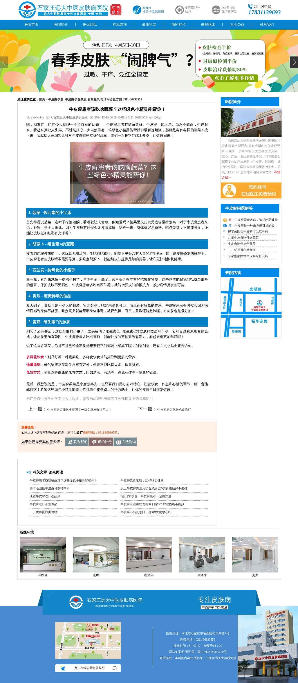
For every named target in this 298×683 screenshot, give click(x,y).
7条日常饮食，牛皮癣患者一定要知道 (146, 496)
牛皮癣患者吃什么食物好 (174, 409)
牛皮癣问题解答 (239, 208)
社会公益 (237, 24)
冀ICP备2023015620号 (212, 652)
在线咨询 (120, 24)
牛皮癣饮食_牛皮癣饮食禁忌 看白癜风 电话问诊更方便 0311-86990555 (95, 99)
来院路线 (208, 24)
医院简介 (61, 24)
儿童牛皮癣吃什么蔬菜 (45, 496)
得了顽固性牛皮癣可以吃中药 (50, 488)
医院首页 (31, 24)
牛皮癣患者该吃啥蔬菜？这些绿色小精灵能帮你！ (63, 480)
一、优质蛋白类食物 (43, 512)
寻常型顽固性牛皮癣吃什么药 (248, 256)
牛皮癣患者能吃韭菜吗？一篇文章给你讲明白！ (79, 409)
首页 (42, 99)
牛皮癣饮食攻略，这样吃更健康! (143, 480)
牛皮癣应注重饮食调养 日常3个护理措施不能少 (152, 504)
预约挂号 (179, 24)
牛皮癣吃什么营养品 (43, 504)
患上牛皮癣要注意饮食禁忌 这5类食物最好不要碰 (154, 488)
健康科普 (149, 24)
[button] (294, 62)
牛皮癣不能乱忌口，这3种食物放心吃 (146, 512)
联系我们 (267, 24)
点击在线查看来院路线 (88, 668)
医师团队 (90, 24)
